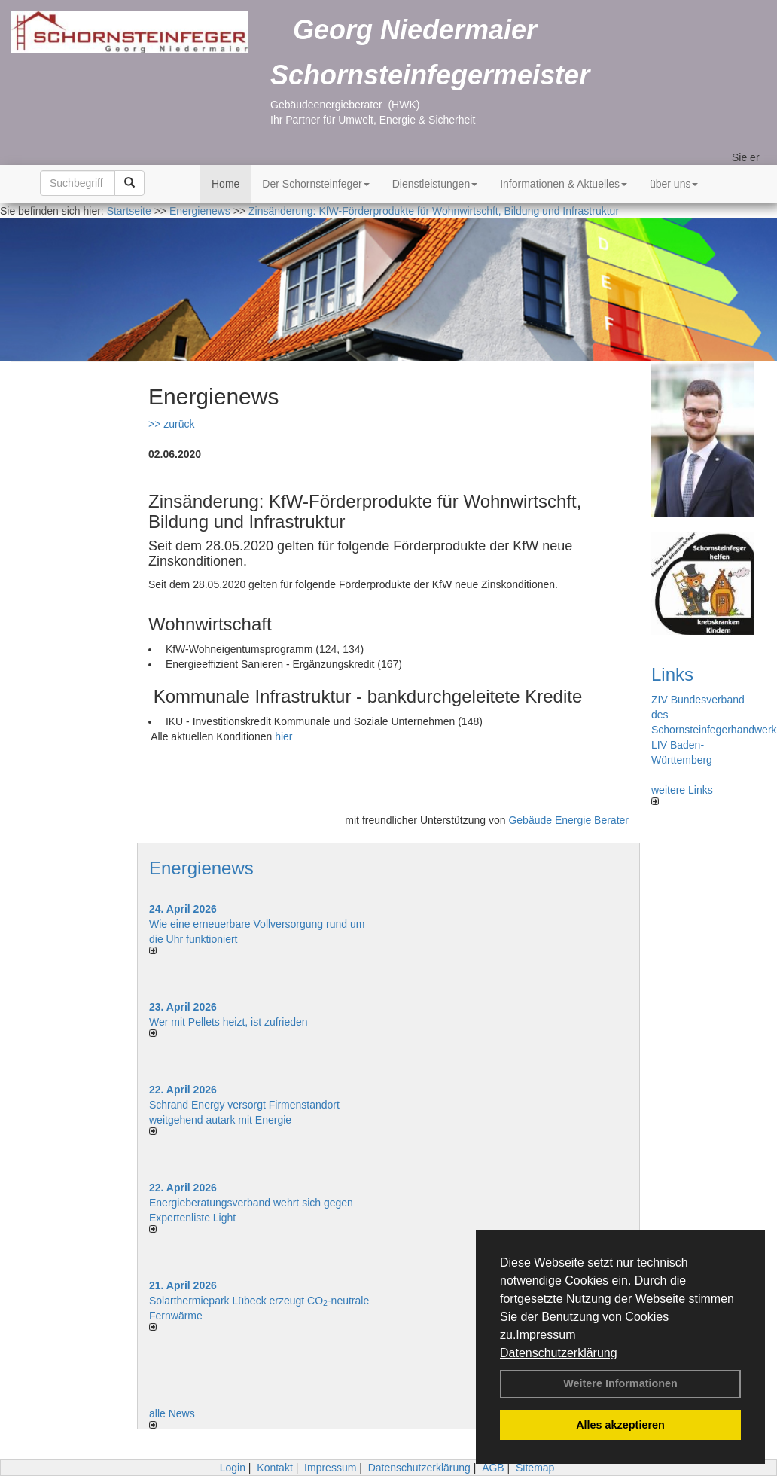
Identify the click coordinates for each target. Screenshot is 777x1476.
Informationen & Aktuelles (563, 184)
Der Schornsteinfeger (315, 184)
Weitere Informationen (620, 1383)
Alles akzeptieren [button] (620, 1425)
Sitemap (535, 1468)
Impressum (545, 1334)
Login (232, 1468)
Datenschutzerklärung (558, 1352)
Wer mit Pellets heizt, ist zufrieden (228, 1022)
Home (225, 184)
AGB (493, 1468)
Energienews (201, 868)
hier (283, 736)
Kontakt (274, 1468)
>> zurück (171, 424)
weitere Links (682, 794)
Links (672, 674)
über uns (674, 184)
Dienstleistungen (435, 184)
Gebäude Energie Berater (568, 820)
